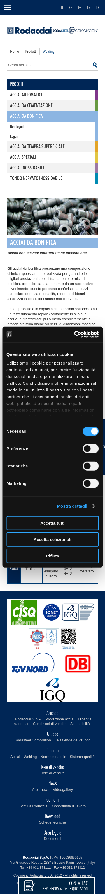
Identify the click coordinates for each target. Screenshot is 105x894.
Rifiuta (52, 555)
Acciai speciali (23, 157)
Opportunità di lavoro (69, 806)
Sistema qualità (82, 757)
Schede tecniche (52, 822)
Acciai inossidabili (27, 167)
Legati (14, 136)
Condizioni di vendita (50, 724)
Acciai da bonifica (26, 116)
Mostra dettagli (72, 506)
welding (49, 52)
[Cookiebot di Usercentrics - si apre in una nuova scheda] (75, 334)
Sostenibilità (80, 724)
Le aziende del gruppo (73, 740)
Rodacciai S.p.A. (28, 719)
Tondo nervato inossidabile (36, 178)
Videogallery (63, 789)
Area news (40, 789)
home (14, 52)
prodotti (30, 52)
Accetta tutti (52, 522)
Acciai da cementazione (31, 105)
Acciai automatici (26, 95)
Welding (30, 757)
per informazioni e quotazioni (66, 886)
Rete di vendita (52, 773)
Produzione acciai (60, 719)
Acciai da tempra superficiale (37, 146)
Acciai (15, 757)
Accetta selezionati (52, 539)
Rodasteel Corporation (33, 740)
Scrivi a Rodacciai (33, 806)
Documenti (52, 839)
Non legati (17, 127)
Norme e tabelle (53, 757)
